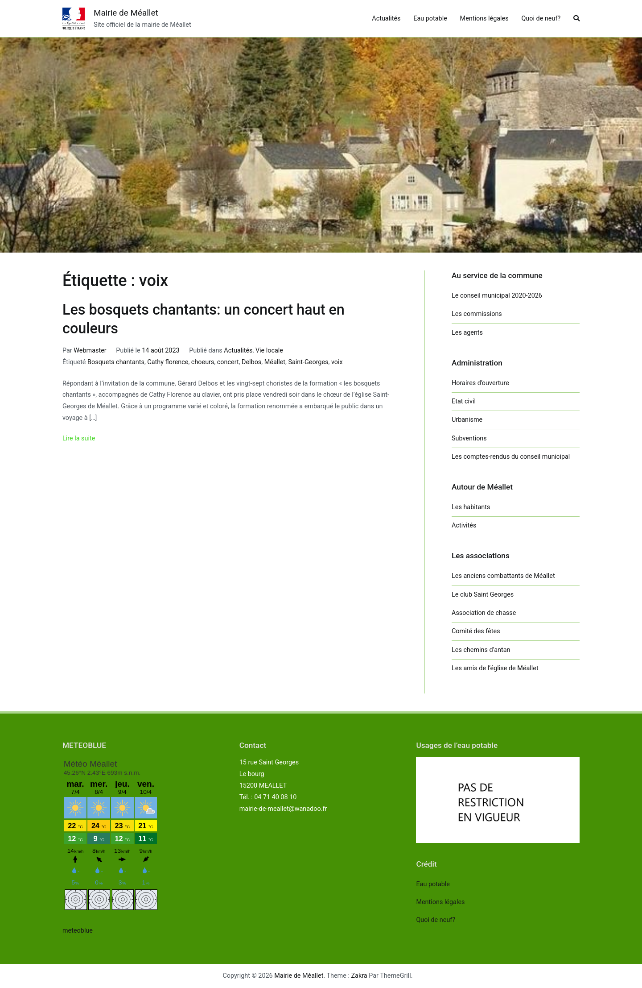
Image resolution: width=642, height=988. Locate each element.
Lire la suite (78, 438)
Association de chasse (484, 613)
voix (337, 362)
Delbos (251, 362)
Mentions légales (484, 18)
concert (228, 362)
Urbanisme (467, 419)
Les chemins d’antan (481, 650)
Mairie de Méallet (126, 13)
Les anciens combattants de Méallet (503, 576)
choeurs (202, 362)
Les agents (467, 332)
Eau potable (430, 18)
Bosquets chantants (115, 362)
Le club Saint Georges (483, 594)
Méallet (274, 362)
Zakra (359, 976)
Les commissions (477, 314)
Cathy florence (167, 362)
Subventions (469, 438)
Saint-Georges (308, 362)
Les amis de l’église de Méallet (495, 668)
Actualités (386, 18)
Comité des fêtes (476, 631)
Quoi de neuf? (540, 18)
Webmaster (90, 350)
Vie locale (269, 350)
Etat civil (464, 401)
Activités (464, 525)
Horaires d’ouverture (480, 383)
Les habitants (471, 507)
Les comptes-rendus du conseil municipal (511, 457)
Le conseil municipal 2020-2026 (497, 295)
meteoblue (77, 930)
